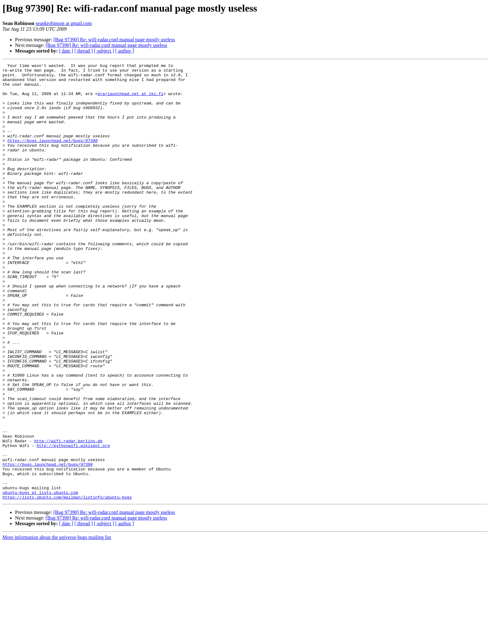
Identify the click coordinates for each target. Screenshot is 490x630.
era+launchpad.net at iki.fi (130, 100)
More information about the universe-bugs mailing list (56, 624)
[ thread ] (83, 50)
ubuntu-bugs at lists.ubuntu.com (40, 579)
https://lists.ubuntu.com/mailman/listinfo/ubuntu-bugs (67, 584)
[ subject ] (104, 50)
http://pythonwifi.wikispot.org (73, 522)
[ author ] (124, 50)
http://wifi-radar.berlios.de (68, 517)
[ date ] (66, 50)
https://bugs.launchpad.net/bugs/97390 (53, 156)
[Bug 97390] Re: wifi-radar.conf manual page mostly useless (114, 39)
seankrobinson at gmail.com (64, 23)
